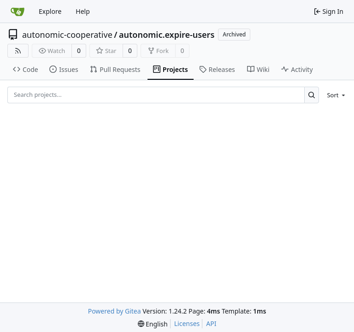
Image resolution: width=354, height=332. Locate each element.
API (211, 323)
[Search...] (311, 95)
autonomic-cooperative (67, 34)
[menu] (334, 95)
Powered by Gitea (114, 311)
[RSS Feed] (18, 51)
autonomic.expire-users (166, 34)
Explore (50, 11)
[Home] (17, 11)
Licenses (187, 323)
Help (83, 11)
